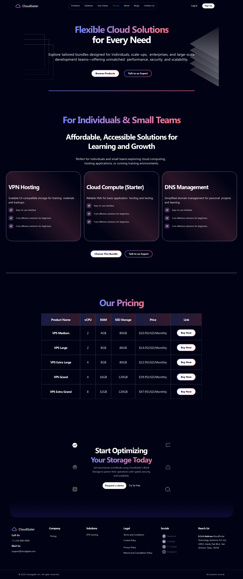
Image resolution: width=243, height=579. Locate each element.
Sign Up (208, 5)
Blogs (136, 5)
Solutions (88, 5)
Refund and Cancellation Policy (138, 552)
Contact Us (149, 5)
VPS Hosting (92, 534)
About (126, 5)
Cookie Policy (130, 540)
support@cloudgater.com (23, 551)
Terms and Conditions (134, 534)
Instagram (172, 551)
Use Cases (103, 5)
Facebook (171, 536)
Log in (194, 5)
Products (75, 5)
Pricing (116, 5)
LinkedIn (171, 541)
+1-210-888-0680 (21, 540)
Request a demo (114, 485)
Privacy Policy (130, 547)
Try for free (134, 485)
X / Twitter (172, 546)
